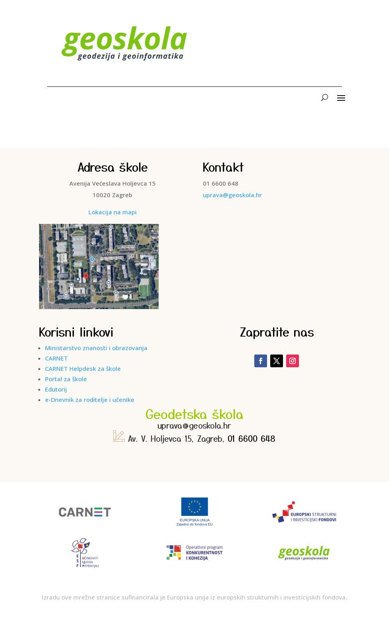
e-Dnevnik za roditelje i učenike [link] (89, 400)
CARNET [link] (56, 358)
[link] (124, 65)
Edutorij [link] (56, 389)
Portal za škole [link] (66, 379)
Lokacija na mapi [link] (112, 212)
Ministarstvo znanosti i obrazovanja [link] (96, 348)
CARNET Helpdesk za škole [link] (83, 368)
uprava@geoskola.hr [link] (232, 195)
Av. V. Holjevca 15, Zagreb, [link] (170, 438)
